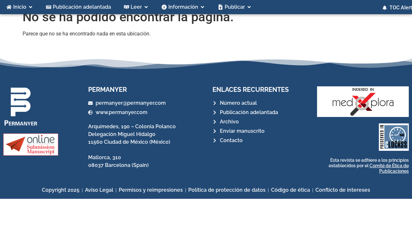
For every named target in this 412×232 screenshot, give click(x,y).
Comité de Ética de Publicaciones (389, 175)
